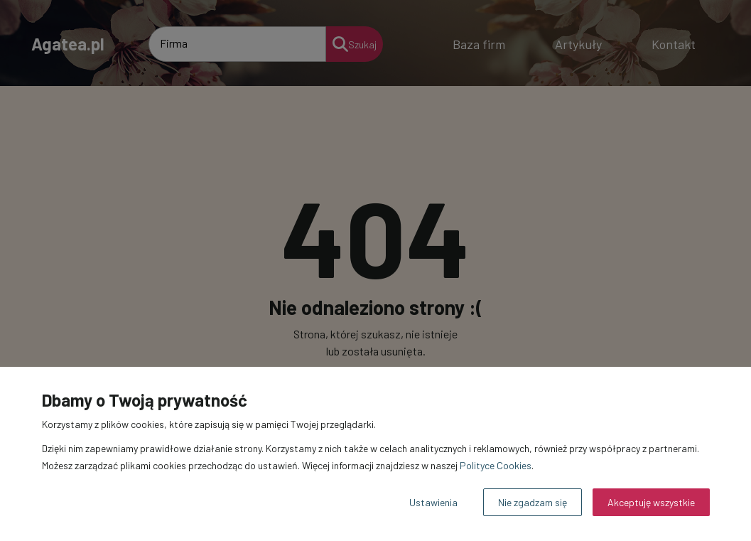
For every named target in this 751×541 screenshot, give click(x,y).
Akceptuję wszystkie (651, 502)
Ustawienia (433, 502)
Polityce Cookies (495, 465)
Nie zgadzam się (532, 502)
